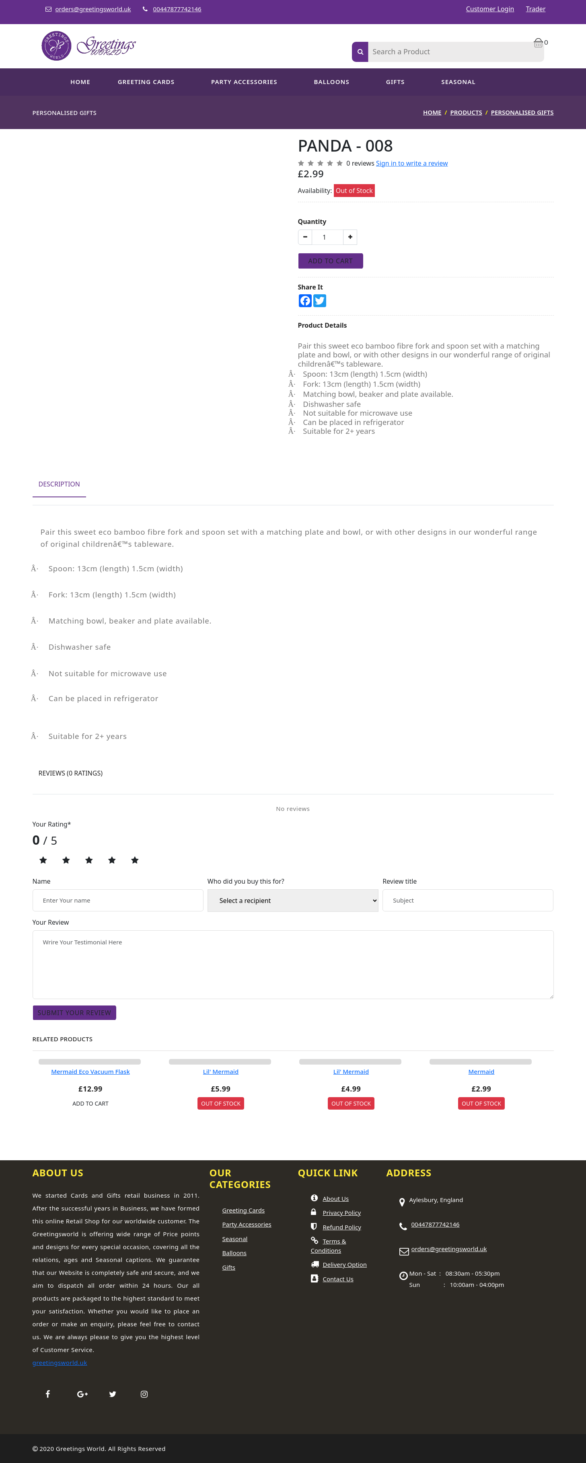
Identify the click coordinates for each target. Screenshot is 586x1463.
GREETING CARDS (146, 82)
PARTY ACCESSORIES (244, 82)
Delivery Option (345, 1264)
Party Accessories (246, 1224)
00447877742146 (177, 9)
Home (80, 82)
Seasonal (235, 1239)
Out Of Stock (221, 1103)
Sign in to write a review (412, 163)
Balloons (332, 82)
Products (466, 112)
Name (42, 881)
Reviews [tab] (71, 773)
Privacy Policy (342, 1213)
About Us (336, 1198)
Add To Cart (330, 260)
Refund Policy (342, 1227)
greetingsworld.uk (60, 1362)
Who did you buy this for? (246, 881)
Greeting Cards (243, 1210)
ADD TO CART (90, 1103)
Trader (536, 8)
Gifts (395, 82)
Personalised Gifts (522, 112)
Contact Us (338, 1279)
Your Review (51, 922)
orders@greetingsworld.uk (93, 9)
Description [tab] (59, 484)
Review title (399, 881)
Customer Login (490, 8)
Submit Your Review (74, 1012)
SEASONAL (458, 82)
